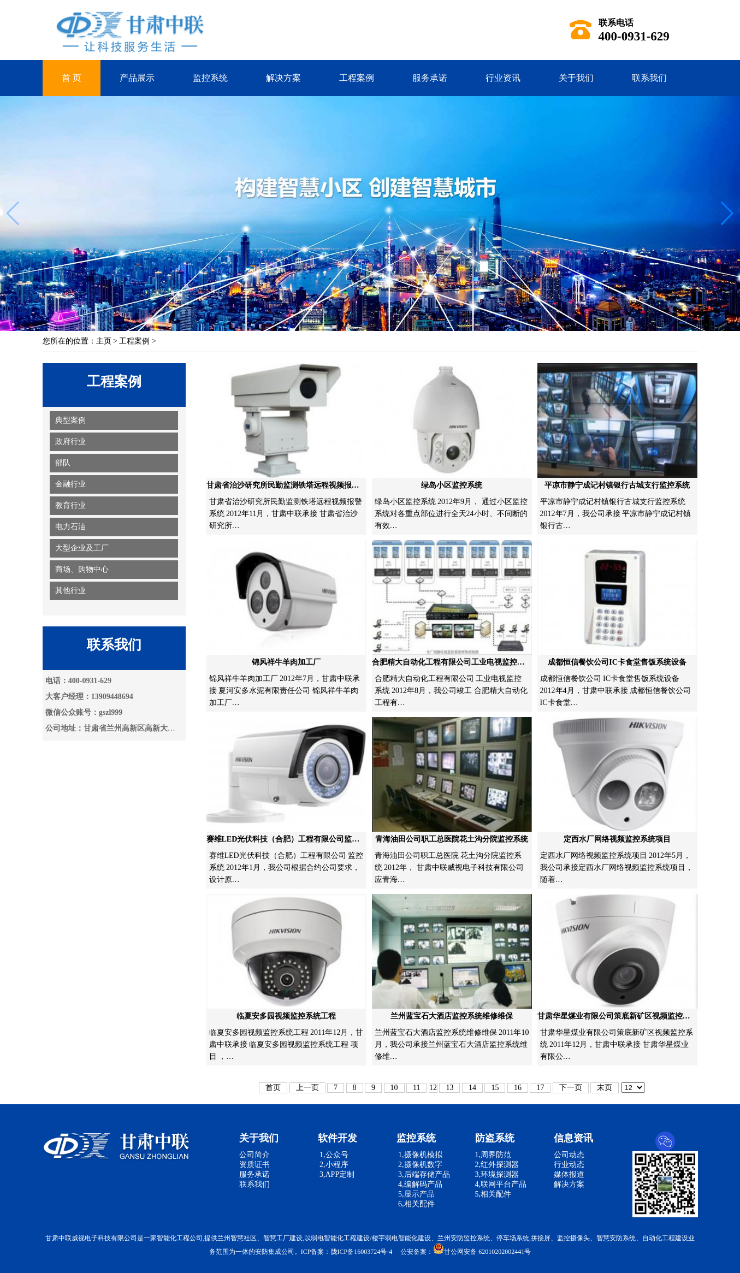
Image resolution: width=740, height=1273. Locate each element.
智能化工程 (173, 1238)
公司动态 (569, 1155)
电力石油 (70, 527)
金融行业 (70, 484)
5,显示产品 (415, 1194)
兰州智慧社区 (237, 1238)
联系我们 (649, 77)
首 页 (71, 77)
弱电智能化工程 (334, 1238)
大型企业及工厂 (82, 548)
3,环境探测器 (497, 1174)
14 (472, 1087)
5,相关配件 (493, 1194)
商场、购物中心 (82, 569)
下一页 (570, 1087)
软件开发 (337, 1138)
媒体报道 (569, 1174)
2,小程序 (333, 1164)
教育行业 (70, 505)
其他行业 (70, 591)
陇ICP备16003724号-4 (362, 1252)
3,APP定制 (336, 1174)
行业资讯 (503, 77)
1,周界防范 (493, 1155)
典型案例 (70, 420)
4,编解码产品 (419, 1184)
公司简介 (254, 1155)
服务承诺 (429, 77)
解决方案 (283, 77)
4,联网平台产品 (501, 1184)
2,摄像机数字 (419, 1164)
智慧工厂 (276, 1238)
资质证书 (254, 1164)
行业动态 (569, 1164)
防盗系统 (494, 1138)
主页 (103, 341)
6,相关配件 (415, 1204)
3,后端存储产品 (423, 1174)
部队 (62, 463)
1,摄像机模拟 (419, 1155)
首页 (273, 1087)
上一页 (307, 1087)
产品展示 (137, 77)
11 (416, 1087)
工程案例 (356, 77)
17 (540, 1087)
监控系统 (210, 77)
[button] (727, 214)
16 (518, 1087)
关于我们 (576, 77)
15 (495, 1087)
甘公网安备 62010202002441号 (482, 1252)
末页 (604, 1087)
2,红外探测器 (497, 1164)
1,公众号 (333, 1155)
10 (394, 1087)
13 (449, 1087)
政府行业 (70, 441)
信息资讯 (573, 1138)
